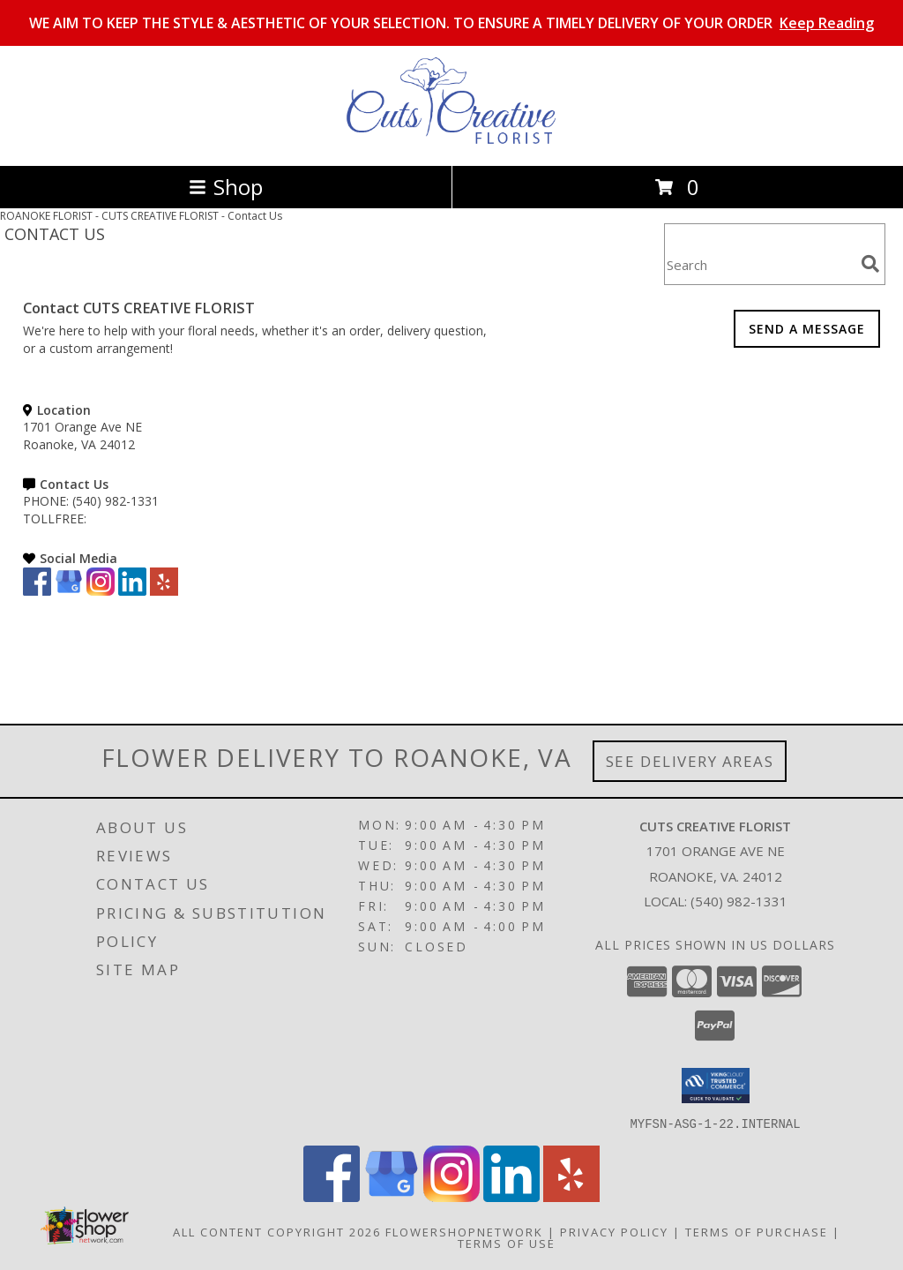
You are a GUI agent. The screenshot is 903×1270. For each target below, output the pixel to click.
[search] (870, 264)
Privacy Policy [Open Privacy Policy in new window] (614, 1231)
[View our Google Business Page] (69, 590)
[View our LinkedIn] (132, 590)
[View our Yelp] (164, 590)
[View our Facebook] (37, 590)
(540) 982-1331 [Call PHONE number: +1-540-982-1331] (115, 500)
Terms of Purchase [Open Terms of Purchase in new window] (756, 1231)
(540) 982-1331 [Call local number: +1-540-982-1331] (738, 901)
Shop (226, 186)
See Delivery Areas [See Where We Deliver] (690, 761)
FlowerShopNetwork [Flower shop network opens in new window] (464, 1231)
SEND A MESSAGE (807, 328)
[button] (716, 1085)
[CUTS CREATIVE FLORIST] (451, 140)
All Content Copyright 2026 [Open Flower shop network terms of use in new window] (277, 1231)
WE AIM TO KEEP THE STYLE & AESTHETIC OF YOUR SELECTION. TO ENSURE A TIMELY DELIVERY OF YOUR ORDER (451, 23)
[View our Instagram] (100, 590)
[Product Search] (759, 265)
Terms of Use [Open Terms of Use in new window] (507, 1243)
